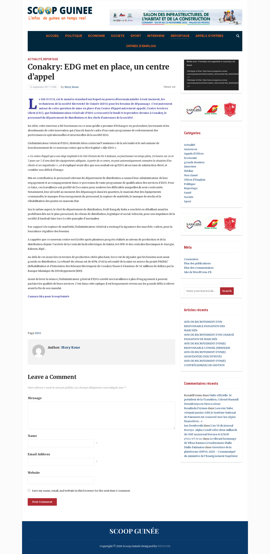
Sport (135, 36)
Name (32, 436)
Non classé (191, 175)
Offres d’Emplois (141, 46)
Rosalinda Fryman (195, 408)
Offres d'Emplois (194, 179)
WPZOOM (164, 546)
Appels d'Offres (194, 153)
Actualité (35, 59)
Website (34, 472)
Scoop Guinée (134, 530)
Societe (117, 36)
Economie (96, 36)
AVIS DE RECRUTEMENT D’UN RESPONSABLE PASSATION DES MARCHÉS (204, 326)
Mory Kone (71, 87)
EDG (38, 333)
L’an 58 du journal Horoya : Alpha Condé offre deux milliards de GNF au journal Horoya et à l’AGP (210, 430)
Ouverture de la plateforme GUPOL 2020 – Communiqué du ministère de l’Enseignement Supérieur (211, 452)
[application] (211, 75)
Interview (156, 36)
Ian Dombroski (193, 425)
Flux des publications (197, 263)
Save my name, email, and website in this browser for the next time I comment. (81, 490)
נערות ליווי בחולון (193, 438)
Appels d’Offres (209, 36)
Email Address (39, 454)
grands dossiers (194, 162)
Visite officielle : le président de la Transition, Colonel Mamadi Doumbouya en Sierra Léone (211, 400)
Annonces (190, 149)
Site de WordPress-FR (198, 272)
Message (35, 398)
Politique (73, 36)
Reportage (180, 36)
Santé (187, 192)
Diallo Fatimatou (194, 447)
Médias (188, 171)
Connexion (191, 259)
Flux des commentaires (199, 267)
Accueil (52, 36)
